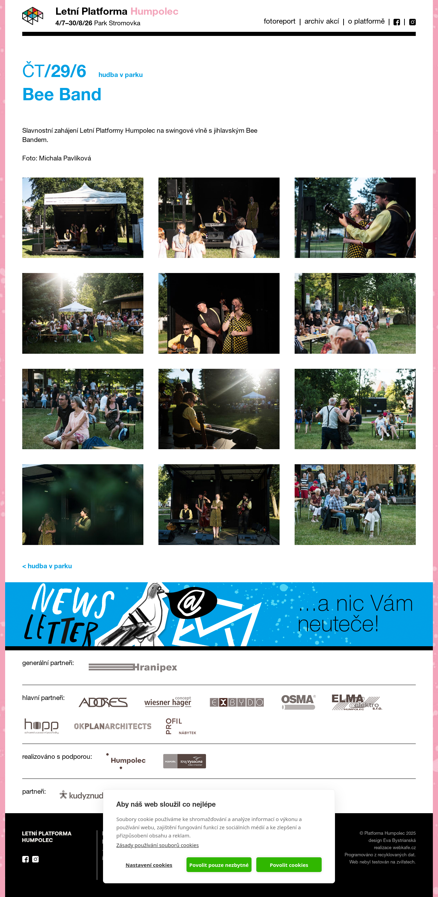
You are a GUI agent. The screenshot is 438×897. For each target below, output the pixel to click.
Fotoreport (280, 22)
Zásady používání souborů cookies (157, 845)
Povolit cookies (289, 864)
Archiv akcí (322, 22)
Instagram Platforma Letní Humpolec (35, 859)
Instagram (410, 22)
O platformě (366, 22)
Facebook (396, 22)
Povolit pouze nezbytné (218, 864)
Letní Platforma (117, 12)
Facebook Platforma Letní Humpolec (25, 859)
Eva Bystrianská (399, 841)
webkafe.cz (404, 848)
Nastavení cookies (149, 864)
